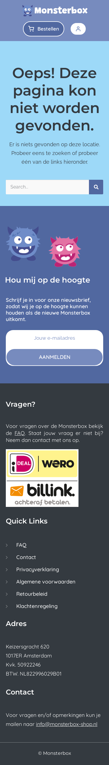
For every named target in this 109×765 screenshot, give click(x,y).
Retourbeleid (31, 594)
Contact (26, 557)
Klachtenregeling (37, 606)
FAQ (20, 433)
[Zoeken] (96, 187)
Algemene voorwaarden (46, 582)
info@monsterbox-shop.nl (66, 724)
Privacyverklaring (37, 569)
